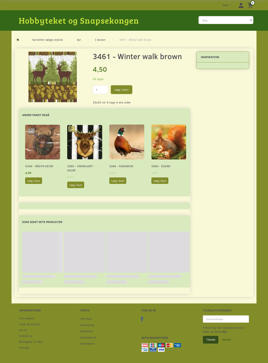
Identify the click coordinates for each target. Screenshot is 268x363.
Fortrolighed (26, 318)
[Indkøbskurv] (251, 5)
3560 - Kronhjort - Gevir (81, 168)
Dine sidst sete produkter (42, 222)
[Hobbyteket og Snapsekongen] (79, 20)
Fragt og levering (29, 324)
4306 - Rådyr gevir (39, 166)
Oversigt (24, 347)
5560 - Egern (160, 166)
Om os (23, 330)
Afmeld (226, 339)
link (224, 332)
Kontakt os (25, 336)
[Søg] (251, 20)
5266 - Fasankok (121, 166)
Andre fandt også (35, 115)
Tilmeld (210, 339)
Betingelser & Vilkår (31, 341)
